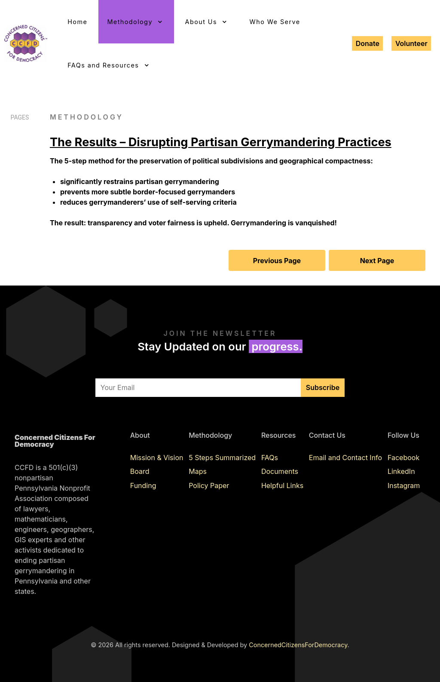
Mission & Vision (156, 457)
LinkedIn (401, 471)
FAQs (269, 457)
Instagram (404, 485)
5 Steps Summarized (222, 457)
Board (140, 471)
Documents (279, 471)
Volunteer (411, 43)
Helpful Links (282, 485)
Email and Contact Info (345, 457)
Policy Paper (209, 485)
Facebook (403, 457)
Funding (143, 485)
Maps (198, 471)
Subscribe (322, 387)
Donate (367, 43)
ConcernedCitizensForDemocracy (298, 644)
